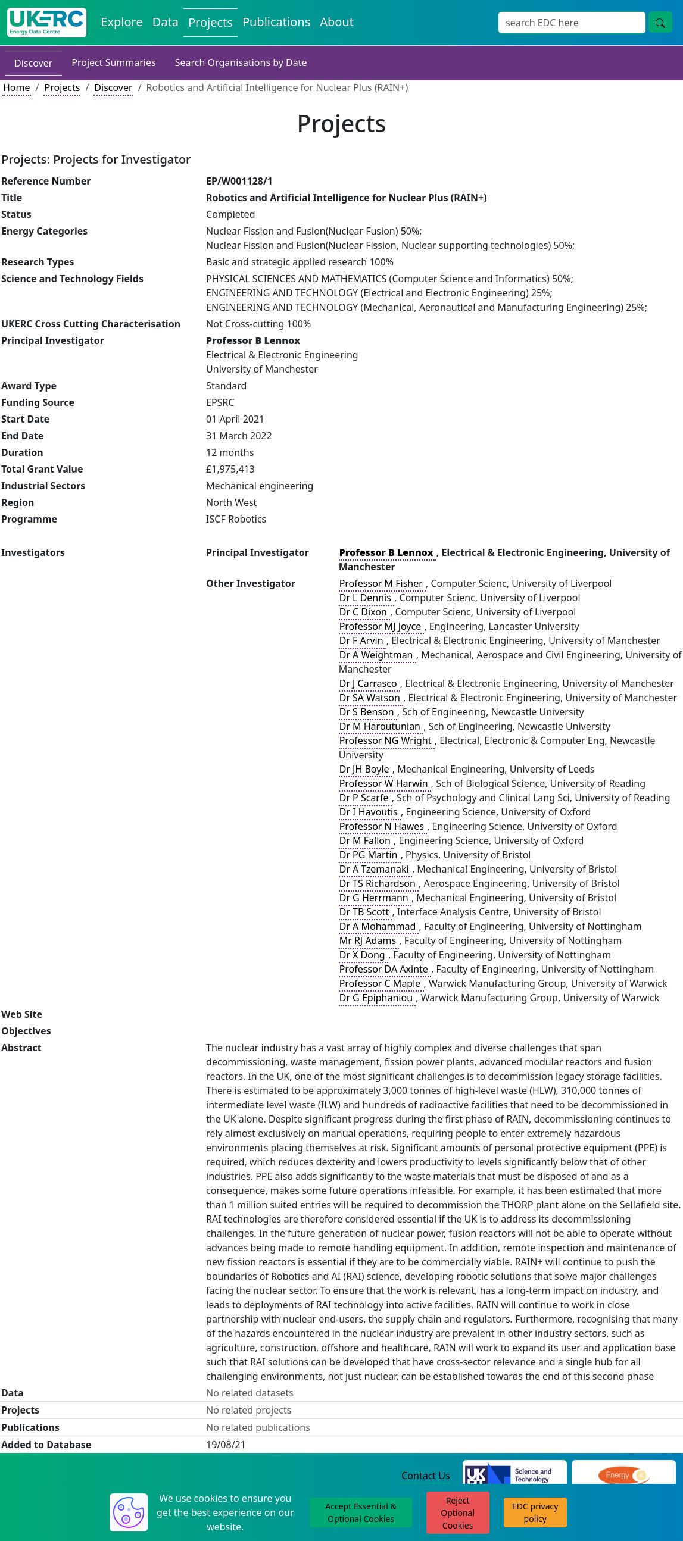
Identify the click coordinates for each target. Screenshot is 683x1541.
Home (16, 87)
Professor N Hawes (383, 826)
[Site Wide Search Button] (660, 22)
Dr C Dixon (364, 611)
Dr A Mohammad (379, 926)
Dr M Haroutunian (381, 726)
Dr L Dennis (366, 597)
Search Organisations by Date (241, 62)
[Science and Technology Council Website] (515, 1476)
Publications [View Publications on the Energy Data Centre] (276, 22)
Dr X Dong (363, 954)
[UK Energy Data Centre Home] (46, 22)
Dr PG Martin (369, 854)
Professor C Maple (381, 983)
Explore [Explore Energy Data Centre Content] (121, 22)
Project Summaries (113, 62)
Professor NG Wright (386, 740)
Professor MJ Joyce (381, 626)
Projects (62, 87)
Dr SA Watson (371, 697)
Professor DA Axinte (385, 969)
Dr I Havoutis (369, 811)
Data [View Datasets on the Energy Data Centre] (165, 22)
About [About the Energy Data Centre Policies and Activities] (337, 22)
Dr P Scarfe (365, 797)
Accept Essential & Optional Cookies (360, 1512)
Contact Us (425, 1475)
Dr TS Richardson (378, 883)
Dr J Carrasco (369, 683)
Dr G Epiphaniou (377, 997)
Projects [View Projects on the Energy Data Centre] (210, 22)
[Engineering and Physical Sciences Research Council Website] (624, 1476)
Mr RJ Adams (369, 940)
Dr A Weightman (377, 654)
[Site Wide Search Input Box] (572, 22)
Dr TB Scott (365, 911)
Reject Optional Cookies (458, 1513)
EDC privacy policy (535, 1512)
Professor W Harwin (385, 783)
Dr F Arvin (362, 640)
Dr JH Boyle (365, 769)
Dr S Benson (368, 711)
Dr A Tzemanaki (375, 869)
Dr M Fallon (366, 840)
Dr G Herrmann (375, 897)
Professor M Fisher (382, 583)
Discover (33, 63)
